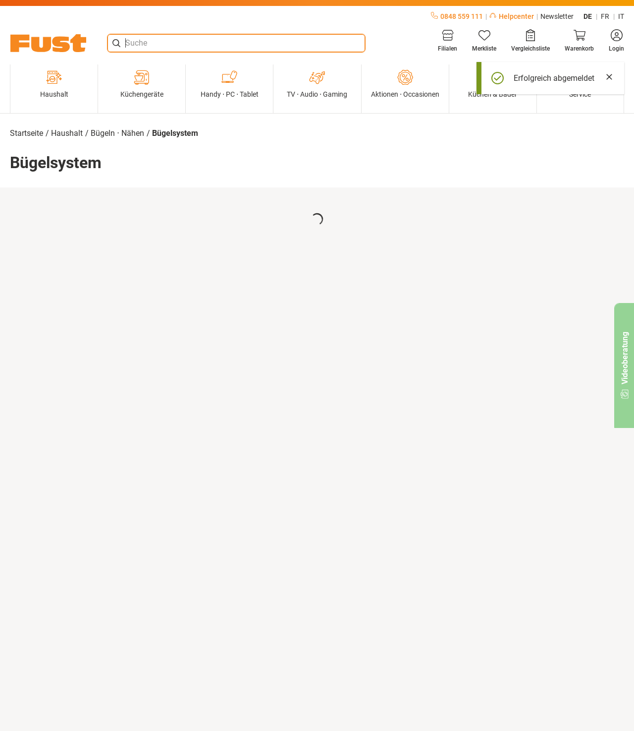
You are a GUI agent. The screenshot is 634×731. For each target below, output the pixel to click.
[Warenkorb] (579, 40)
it (621, 16)
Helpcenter (511, 16)
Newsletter (557, 16)
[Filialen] (447, 40)
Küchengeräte (141, 83)
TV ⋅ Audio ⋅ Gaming (317, 83)
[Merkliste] (484, 40)
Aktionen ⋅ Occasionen (405, 83)
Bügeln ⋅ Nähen (117, 133)
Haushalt (54, 83)
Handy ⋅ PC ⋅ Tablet (230, 83)
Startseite (26, 133)
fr (605, 16)
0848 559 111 (457, 16)
